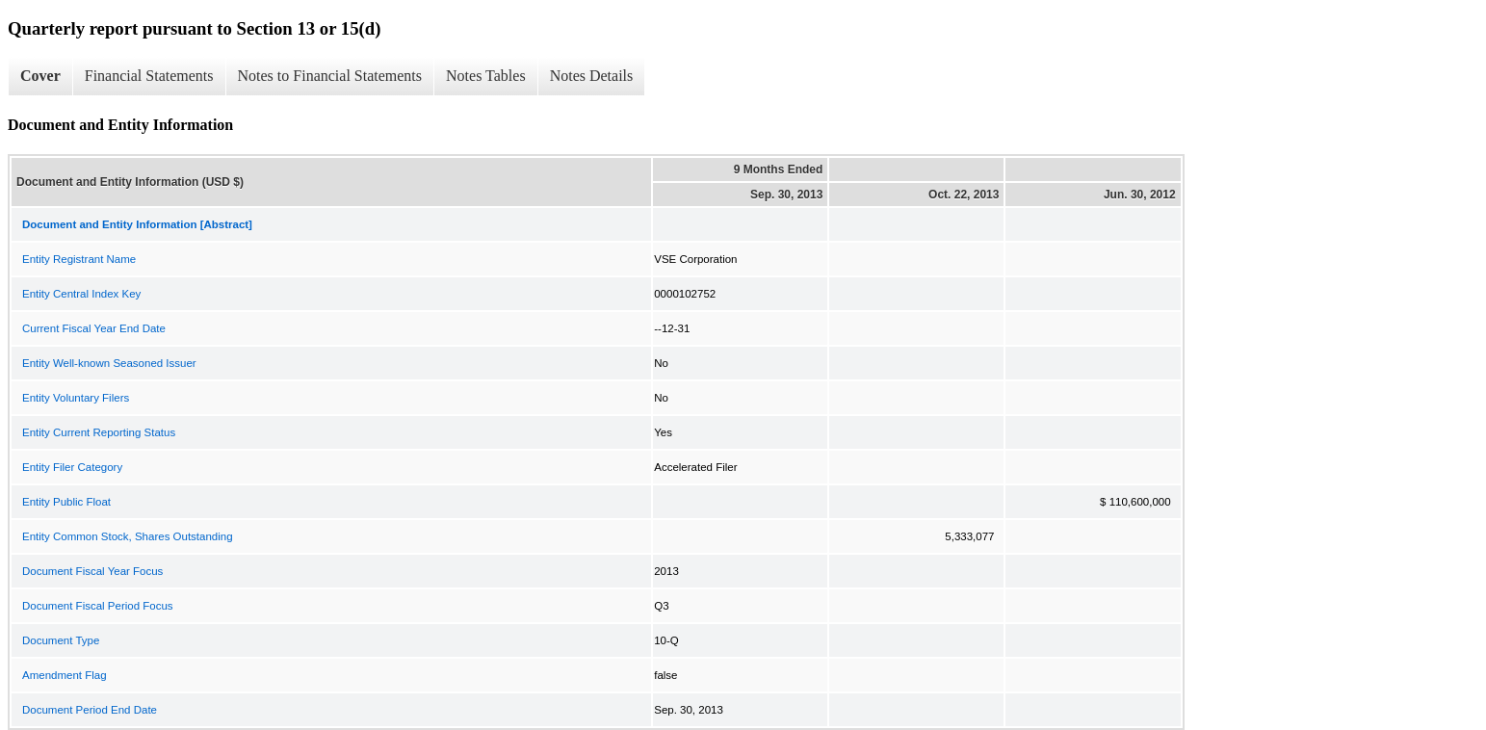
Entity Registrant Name (79, 259)
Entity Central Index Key (81, 294)
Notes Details (592, 75)
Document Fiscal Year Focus (92, 571)
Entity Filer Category (72, 467)
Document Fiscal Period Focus (97, 606)
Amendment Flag (64, 675)
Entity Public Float (66, 502)
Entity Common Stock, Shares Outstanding (127, 536)
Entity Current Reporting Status (98, 432)
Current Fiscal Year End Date (94, 328)
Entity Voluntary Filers (75, 398)
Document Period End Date (89, 710)
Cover (40, 75)
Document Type (60, 640)
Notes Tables (486, 75)
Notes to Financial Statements (330, 75)
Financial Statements (149, 75)
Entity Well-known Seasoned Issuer (109, 363)
